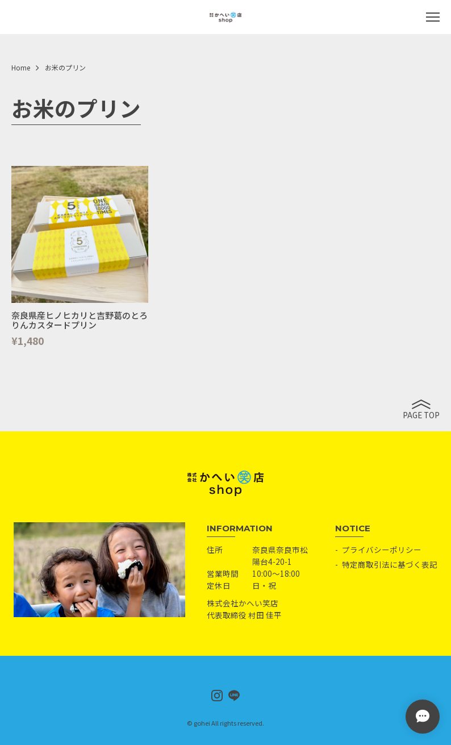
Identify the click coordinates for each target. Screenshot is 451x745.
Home (20, 68)
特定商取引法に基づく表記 (389, 564)
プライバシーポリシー (381, 549)
